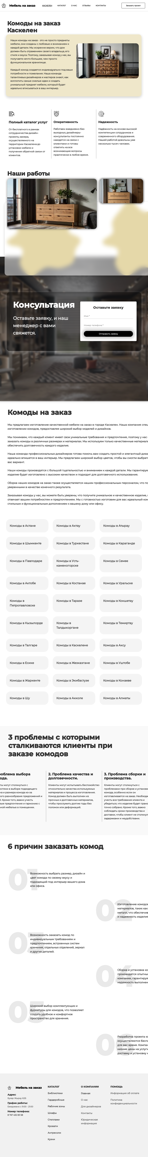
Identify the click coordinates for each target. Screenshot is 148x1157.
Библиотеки (55, 1093)
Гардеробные (56, 1100)
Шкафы (52, 1113)
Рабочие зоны (56, 1106)
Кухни (51, 1139)
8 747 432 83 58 (15, 1115)
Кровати (53, 1126)
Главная (85, 1093)
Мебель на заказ (29, 1087)
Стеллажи (54, 1119)
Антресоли (54, 1132)
